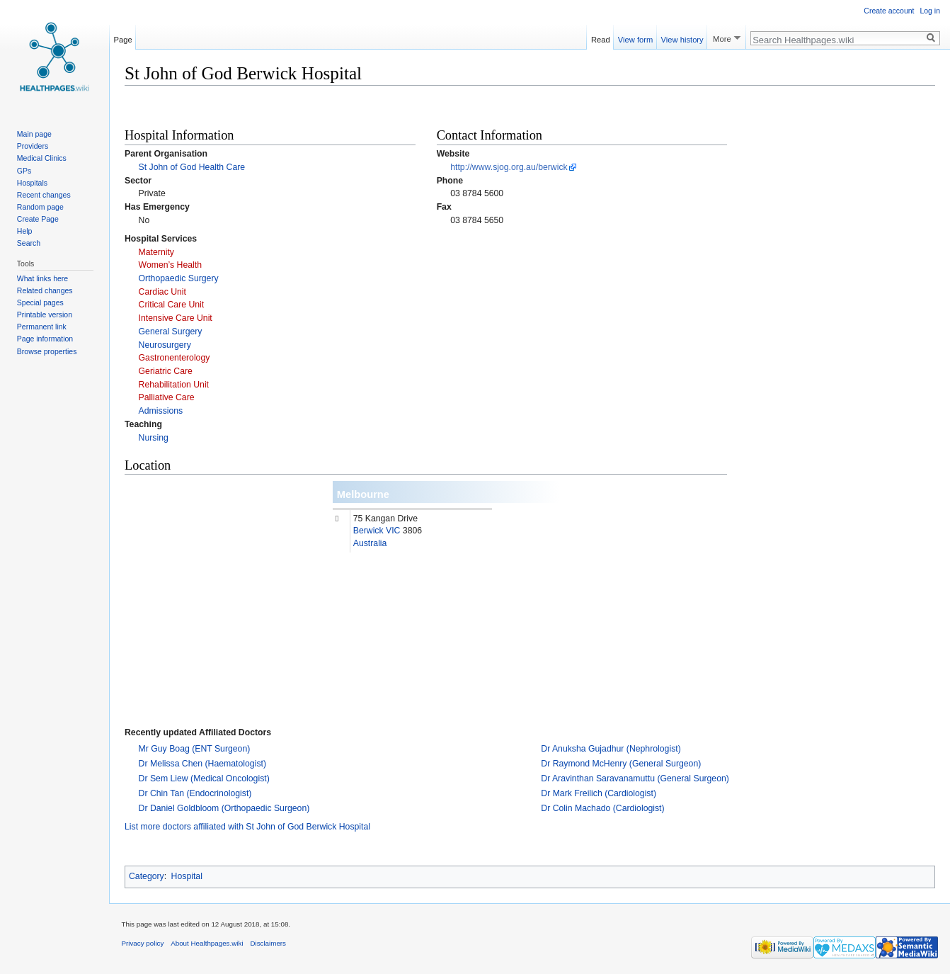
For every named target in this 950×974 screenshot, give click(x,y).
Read (600, 37)
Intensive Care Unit (175, 318)
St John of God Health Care (192, 167)
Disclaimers (268, 943)
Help (25, 231)
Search (28, 243)
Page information (45, 338)
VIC (393, 531)
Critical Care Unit (172, 305)
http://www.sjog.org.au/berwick (508, 167)
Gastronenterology (174, 358)
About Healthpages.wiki (207, 943)
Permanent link (42, 326)
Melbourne (363, 494)
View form (635, 37)
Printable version (44, 314)
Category (146, 876)
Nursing (153, 438)
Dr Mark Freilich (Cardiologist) (598, 793)
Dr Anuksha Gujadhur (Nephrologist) (610, 749)
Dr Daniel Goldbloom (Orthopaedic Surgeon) (224, 808)
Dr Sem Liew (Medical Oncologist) (204, 778)
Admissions (161, 411)
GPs (24, 170)
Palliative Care (167, 397)
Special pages (40, 302)
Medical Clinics (42, 158)
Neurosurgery (165, 345)
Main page (34, 134)
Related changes (45, 290)
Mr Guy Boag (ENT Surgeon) (195, 749)
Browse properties (47, 351)
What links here (42, 278)
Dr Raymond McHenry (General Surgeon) (621, 764)
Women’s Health (170, 265)
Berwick (368, 531)
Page (123, 37)
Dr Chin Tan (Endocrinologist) (195, 793)
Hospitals (32, 183)
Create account (889, 10)
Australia (370, 543)
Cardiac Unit (162, 292)
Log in (930, 10)
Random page (40, 207)
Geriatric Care (166, 371)
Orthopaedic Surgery (179, 278)
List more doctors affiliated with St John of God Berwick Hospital (247, 827)
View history (682, 37)
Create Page (38, 219)
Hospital (186, 876)
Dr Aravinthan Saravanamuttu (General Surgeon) (635, 778)
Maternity (156, 252)
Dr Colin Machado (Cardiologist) (602, 808)
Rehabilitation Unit (174, 385)
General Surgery (170, 331)
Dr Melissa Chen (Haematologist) (202, 764)
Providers (32, 146)
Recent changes (44, 195)
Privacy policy (143, 943)
